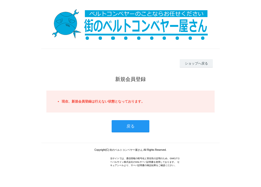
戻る (130, 126)
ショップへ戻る (196, 63)
